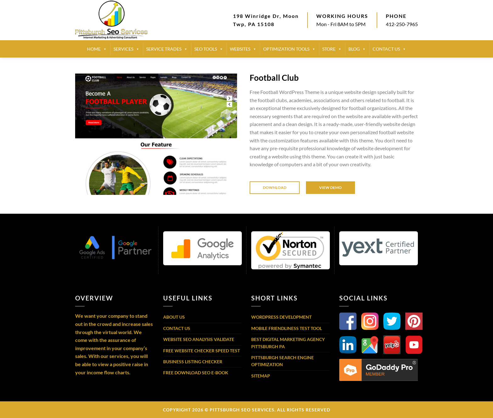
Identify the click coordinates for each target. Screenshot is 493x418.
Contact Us (176, 328)
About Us (174, 317)
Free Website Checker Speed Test (201, 350)
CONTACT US (389, 49)
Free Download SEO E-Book (195, 372)
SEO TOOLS (208, 49)
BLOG (357, 49)
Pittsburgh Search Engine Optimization (282, 361)
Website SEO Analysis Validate (198, 339)
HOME (97, 49)
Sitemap (260, 375)
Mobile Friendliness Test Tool (286, 328)
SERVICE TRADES (167, 49)
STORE (332, 49)
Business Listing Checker (192, 361)
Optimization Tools (289, 49)
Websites (243, 49)
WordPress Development (281, 317)
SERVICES (127, 49)
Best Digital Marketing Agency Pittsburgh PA (288, 343)
